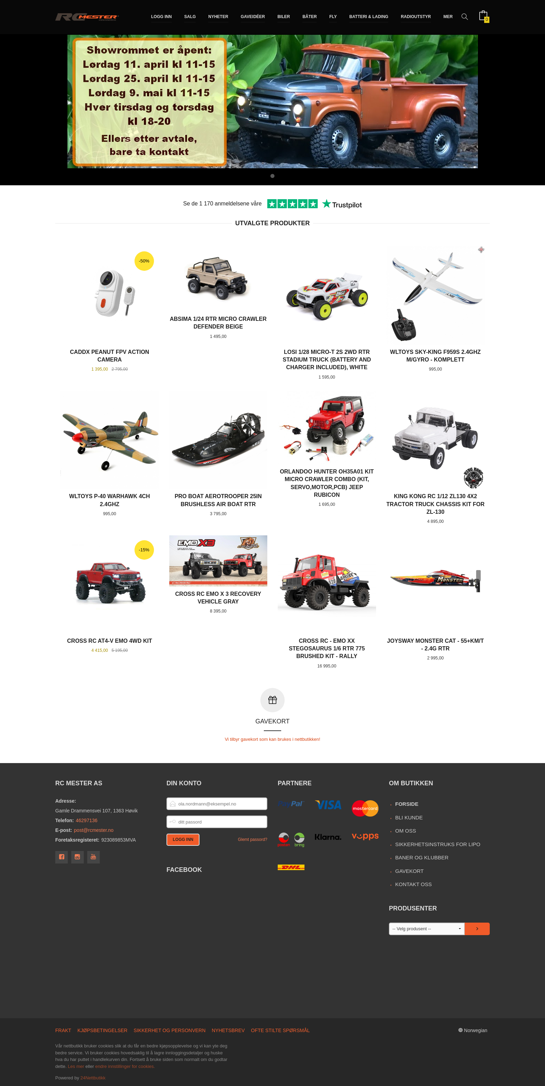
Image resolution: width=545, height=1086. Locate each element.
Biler (283, 16)
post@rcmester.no (94, 830)
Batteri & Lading (368, 16)
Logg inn (161, 16)
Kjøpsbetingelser (103, 1030)
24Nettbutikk (92, 1077)
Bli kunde (409, 817)
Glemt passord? (252, 839)
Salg (190, 16)
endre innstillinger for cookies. (125, 1066)
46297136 (86, 820)
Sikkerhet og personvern (170, 1030)
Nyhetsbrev (228, 1030)
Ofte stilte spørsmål (280, 1030)
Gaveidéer (253, 16)
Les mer (76, 1066)
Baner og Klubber (421, 857)
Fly (333, 16)
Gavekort (409, 871)
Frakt (63, 1030)
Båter (309, 16)
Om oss (405, 830)
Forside (406, 804)
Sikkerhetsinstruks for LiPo (437, 844)
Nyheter (218, 16)
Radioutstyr (416, 16)
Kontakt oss (413, 884)
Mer (448, 16)
